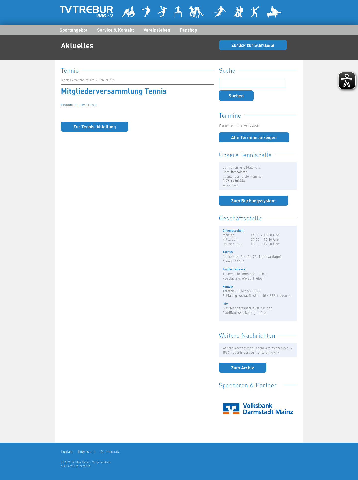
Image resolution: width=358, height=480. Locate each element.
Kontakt (67, 451)
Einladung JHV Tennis (79, 104)
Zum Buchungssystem (253, 200)
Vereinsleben (157, 29)
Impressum (86, 451)
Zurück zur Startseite (252, 45)
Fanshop (188, 29)
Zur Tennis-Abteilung (94, 126)
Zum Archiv (242, 367)
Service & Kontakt (115, 29)
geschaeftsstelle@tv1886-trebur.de (264, 295)
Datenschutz (110, 451)
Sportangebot (73, 29)
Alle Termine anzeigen (254, 137)
